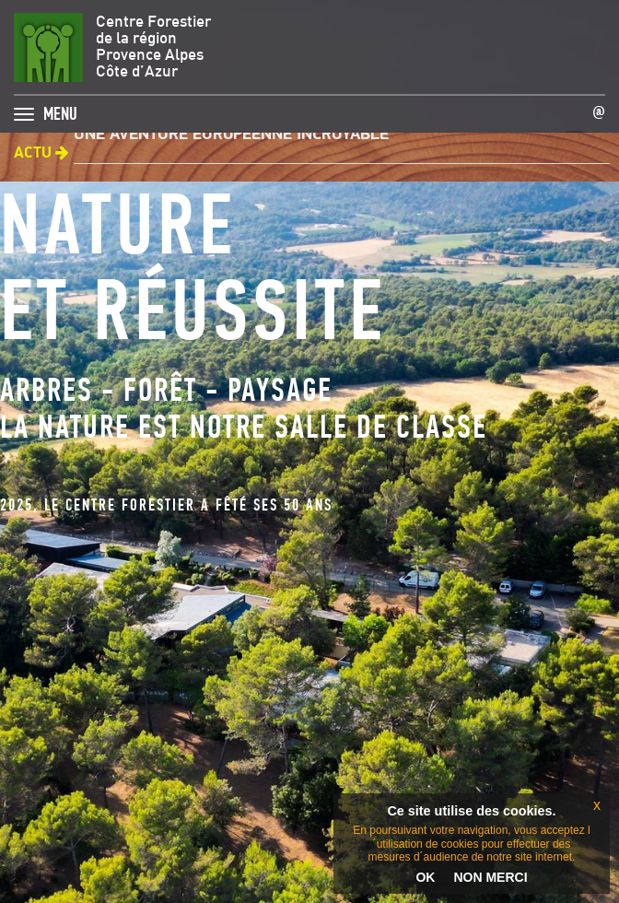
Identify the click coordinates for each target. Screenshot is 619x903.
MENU (60, 109)
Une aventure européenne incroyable (231, 135)
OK (425, 877)
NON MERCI (490, 877)
